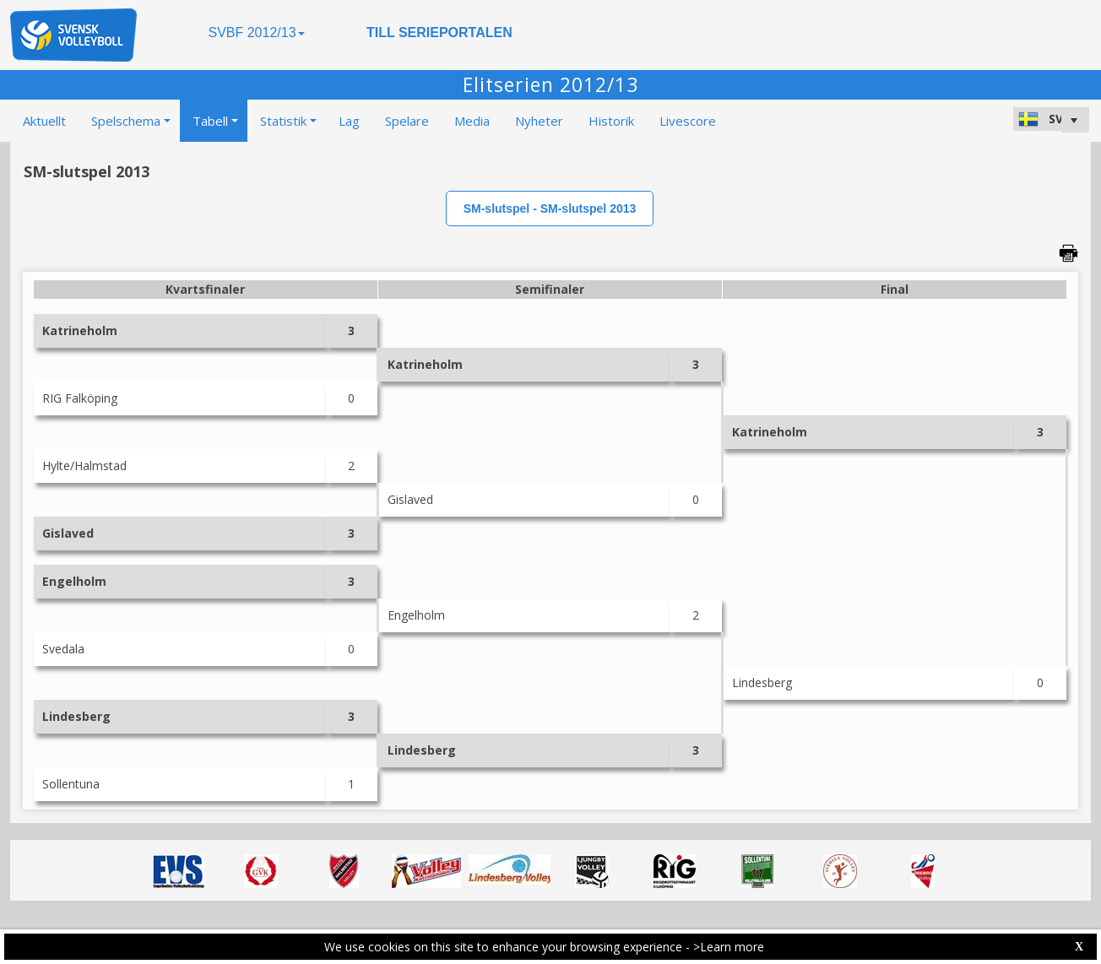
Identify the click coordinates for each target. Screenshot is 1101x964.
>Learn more (728, 947)
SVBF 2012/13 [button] (256, 32)
